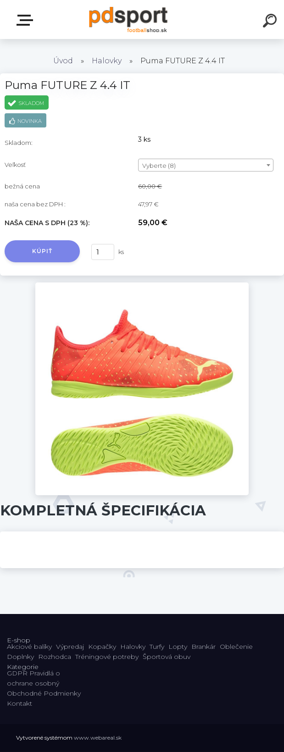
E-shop (26, 20)
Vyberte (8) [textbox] (159, 165)
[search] (271, 22)
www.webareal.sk (98, 737)
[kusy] (102, 252)
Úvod (63, 60)
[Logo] (128, 19)
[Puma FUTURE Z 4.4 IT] (141, 286)
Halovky (107, 60)
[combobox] (205, 165)
